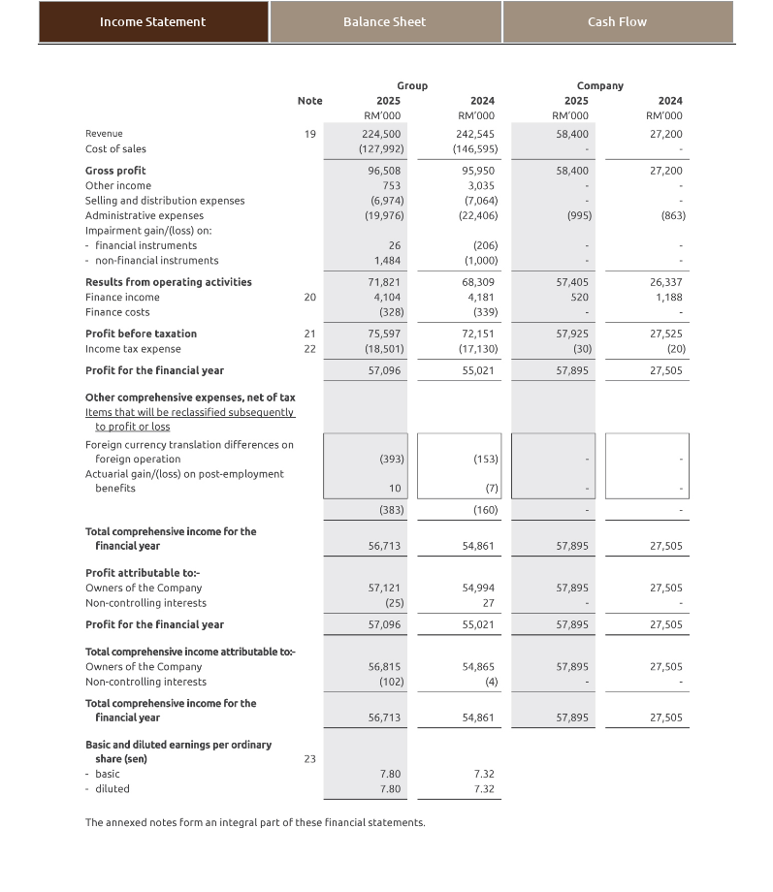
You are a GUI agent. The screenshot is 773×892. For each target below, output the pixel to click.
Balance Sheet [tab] (384, 21)
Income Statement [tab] (153, 21)
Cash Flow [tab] (617, 21)
